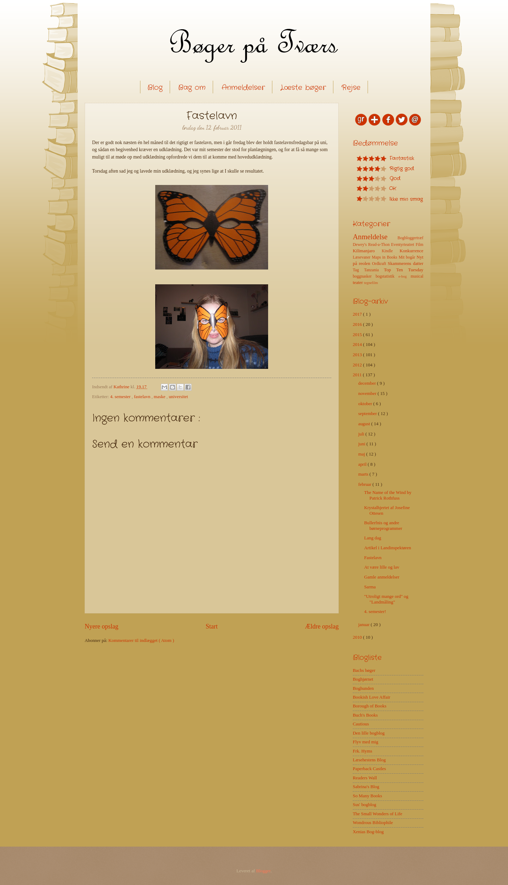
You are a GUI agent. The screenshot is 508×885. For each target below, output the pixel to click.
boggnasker (364, 276)
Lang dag (372, 538)
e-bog (404, 276)
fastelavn (143, 396)
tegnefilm (371, 283)
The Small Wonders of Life (377, 813)
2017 (358, 314)
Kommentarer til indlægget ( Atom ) (141, 640)
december (367, 383)
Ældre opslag (322, 626)
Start (212, 626)
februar (365, 484)
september (368, 413)
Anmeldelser (243, 87)
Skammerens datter (405, 263)
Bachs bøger (364, 670)
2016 (358, 324)
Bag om (192, 87)
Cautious (361, 724)
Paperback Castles (369, 768)
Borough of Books (369, 706)
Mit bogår (408, 257)
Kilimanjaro (367, 250)
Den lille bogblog (369, 733)
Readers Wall (365, 777)
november (367, 393)
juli (361, 434)
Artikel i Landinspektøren (387, 547)
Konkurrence (411, 250)
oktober (365, 403)
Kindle (391, 251)
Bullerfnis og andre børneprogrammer (383, 525)
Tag (358, 270)
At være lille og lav (381, 567)
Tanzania (374, 270)
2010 (358, 637)
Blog (155, 87)
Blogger (263, 870)
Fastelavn (372, 557)
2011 (358, 374)
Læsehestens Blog (369, 759)
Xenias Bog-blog (368, 831)
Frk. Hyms (362, 751)
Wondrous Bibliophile (373, 822)
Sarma (370, 586)
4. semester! (375, 611)
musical (417, 276)
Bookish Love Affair (371, 697)
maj (362, 454)
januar (364, 624)
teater (358, 282)
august (364, 423)
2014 (358, 344)
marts (363, 474)
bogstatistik (387, 276)
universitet (178, 396)
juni (362, 443)
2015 (358, 334)
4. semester (121, 396)
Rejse (351, 87)
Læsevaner (362, 257)
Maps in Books (385, 257)
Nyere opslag (102, 626)
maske (160, 396)
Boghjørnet (363, 679)
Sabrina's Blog (366, 786)
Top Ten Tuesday (403, 269)
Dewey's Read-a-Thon (372, 244)
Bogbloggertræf (410, 238)
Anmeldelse (375, 237)
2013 (358, 354)
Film (419, 244)
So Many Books (367, 795)
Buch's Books (365, 715)
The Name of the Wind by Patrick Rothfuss (387, 495)
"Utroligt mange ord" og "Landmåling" (386, 599)
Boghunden (363, 688)
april (363, 464)
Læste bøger (303, 87)
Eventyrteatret (403, 244)
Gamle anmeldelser (381, 577)
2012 (358, 365)
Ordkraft (380, 263)
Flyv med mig (365, 741)
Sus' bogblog (364, 804)
